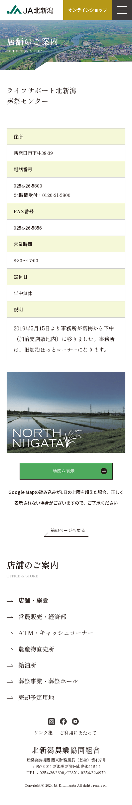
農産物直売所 (36, 649)
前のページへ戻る (68, 530)
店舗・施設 (33, 600)
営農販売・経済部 (42, 616)
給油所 (27, 665)
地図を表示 (63, 471)
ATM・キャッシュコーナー (55, 632)
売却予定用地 (36, 697)
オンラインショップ (87, 10)
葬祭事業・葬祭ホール (48, 681)
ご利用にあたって (78, 732)
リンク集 (43, 732)
